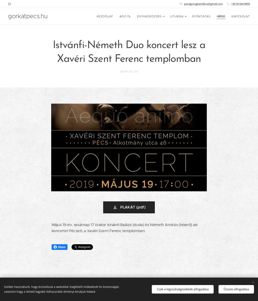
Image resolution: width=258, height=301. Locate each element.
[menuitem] (113, 16)
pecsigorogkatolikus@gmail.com (203, 4)
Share (60, 247)
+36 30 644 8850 (240, 4)
